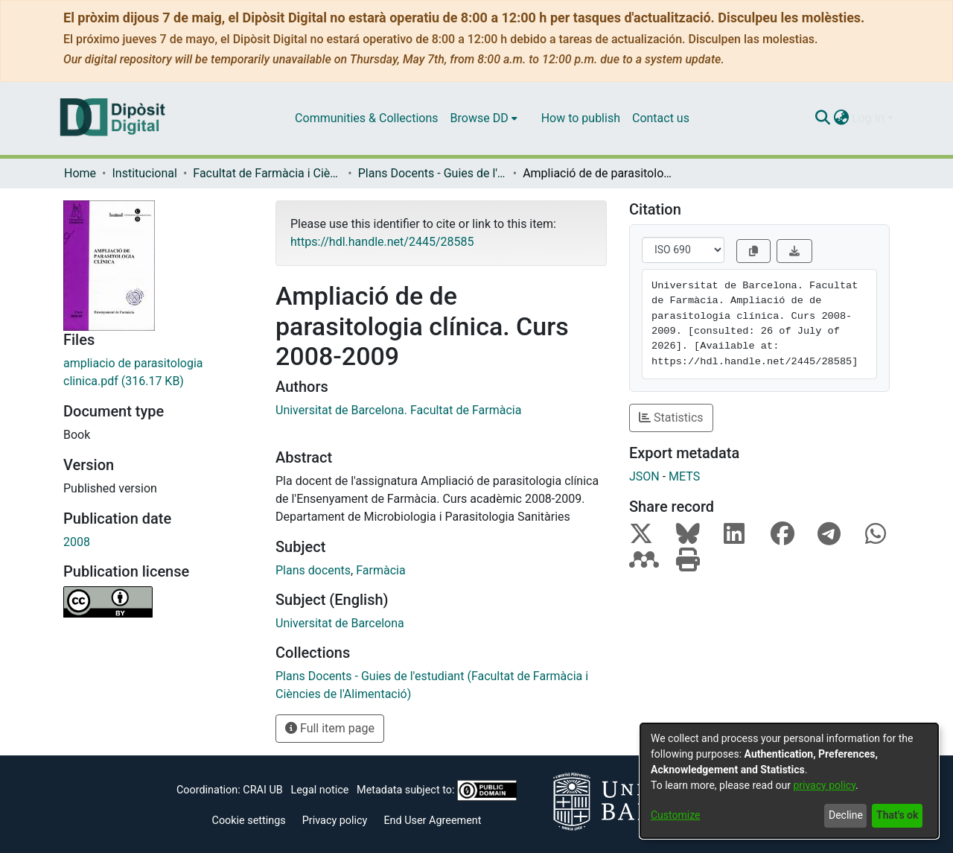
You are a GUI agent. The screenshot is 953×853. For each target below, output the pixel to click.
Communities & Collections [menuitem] (366, 118)
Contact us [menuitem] (660, 118)
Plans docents (313, 570)
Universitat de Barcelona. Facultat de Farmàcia (398, 410)
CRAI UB (262, 790)
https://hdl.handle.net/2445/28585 (382, 242)
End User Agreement (432, 820)
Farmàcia (380, 570)
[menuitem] (483, 118)
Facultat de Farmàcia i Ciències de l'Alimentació (267, 173)
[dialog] (789, 780)
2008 (76, 542)
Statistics (671, 417)
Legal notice (319, 790)
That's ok (897, 815)
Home (80, 173)
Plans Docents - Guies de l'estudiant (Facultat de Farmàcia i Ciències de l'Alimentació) (432, 173)
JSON (644, 476)
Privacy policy (335, 820)
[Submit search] (822, 118)
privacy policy (824, 785)
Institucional (144, 173)
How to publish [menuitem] (580, 118)
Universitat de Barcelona (339, 623)
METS (684, 476)
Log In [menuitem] (868, 118)
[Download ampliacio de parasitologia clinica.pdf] (158, 372)
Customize (675, 815)
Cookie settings (249, 820)
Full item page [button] (329, 728)
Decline (846, 815)
